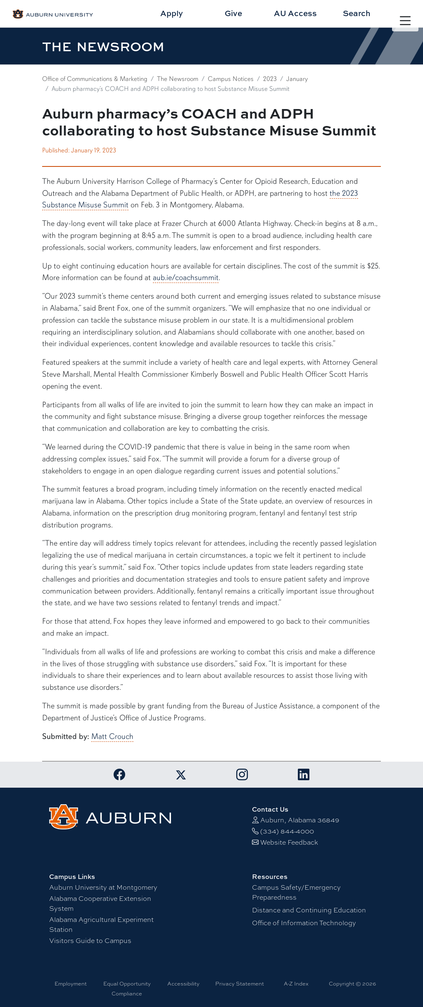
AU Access (295, 13)
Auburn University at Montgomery (103, 887)
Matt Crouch (112, 736)
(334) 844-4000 (287, 831)
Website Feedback (289, 842)
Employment (71, 983)
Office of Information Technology (304, 923)
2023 (270, 79)
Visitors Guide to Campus (90, 940)
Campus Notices (231, 79)
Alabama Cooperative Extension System (100, 903)
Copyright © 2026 (352, 983)
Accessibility (183, 983)
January (297, 79)
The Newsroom (177, 79)
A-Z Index (296, 983)
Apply (171, 13)
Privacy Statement (239, 983)
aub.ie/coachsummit (186, 278)
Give (233, 13)
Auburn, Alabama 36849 (299, 820)
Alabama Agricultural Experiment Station (101, 924)
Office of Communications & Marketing (94, 79)
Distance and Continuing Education (309, 910)
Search (357, 13)
